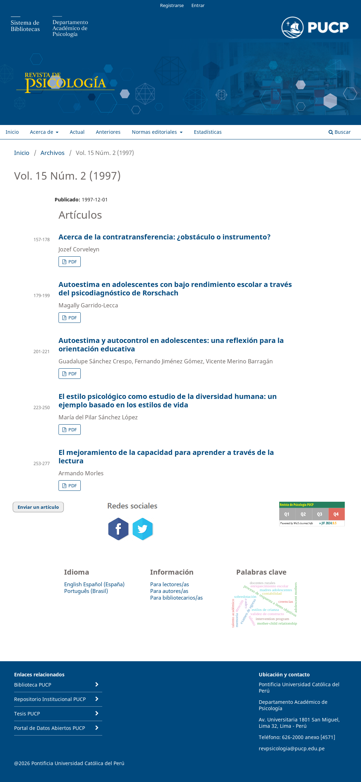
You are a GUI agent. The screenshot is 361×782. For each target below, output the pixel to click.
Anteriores (108, 132)
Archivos (53, 153)
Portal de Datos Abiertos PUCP (49, 728)
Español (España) (103, 584)
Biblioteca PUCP (32, 684)
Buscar (340, 132)
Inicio (12, 132)
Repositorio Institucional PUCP (50, 699)
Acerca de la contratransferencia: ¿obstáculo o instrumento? (165, 237)
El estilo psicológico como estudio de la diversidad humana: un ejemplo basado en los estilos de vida (168, 400)
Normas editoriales (155, 132)
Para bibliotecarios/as (176, 597)
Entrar (197, 5)
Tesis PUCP (27, 713)
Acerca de (42, 132)
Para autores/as (169, 590)
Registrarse (172, 5)
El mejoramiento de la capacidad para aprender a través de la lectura (166, 456)
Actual (77, 132)
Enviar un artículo (38, 507)
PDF (72, 261)
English (73, 584)
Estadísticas (208, 132)
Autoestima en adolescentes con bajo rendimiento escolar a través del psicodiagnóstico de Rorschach (175, 289)
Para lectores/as (169, 584)
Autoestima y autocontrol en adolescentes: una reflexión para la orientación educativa (171, 345)
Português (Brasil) (86, 590)
